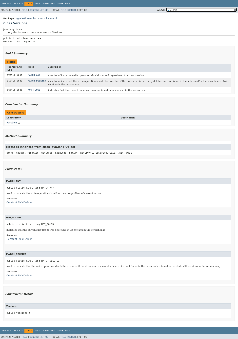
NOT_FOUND (34, 89)
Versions (12, 122)
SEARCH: (161, 10)
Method (44, 10)
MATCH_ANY (34, 75)
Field (24, 10)
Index (60, 3)
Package (18, 3)
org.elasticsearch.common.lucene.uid (36, 18)
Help (67, 3)
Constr (33, 10)
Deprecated (48, 3)
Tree (37, 3)
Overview (6, 3)
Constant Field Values (19, 202)
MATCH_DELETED (37, 80)
